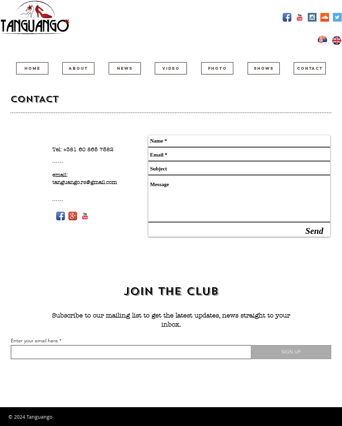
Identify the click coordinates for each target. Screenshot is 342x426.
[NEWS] (125, 68)
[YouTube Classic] (299, 17)
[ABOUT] (78, 68)
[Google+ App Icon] (72, 216)
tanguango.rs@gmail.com (84, 182)
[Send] (314, 231)
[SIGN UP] (291, 352)
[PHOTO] (217, 68)
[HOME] (32, 68)
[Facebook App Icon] (287, 17)
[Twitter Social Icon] (337, 17)
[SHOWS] (263, 68)
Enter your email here (34, 340)
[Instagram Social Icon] (312, 17)
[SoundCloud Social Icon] (324, 17)
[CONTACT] (309, 68)
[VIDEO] (171, 68)
